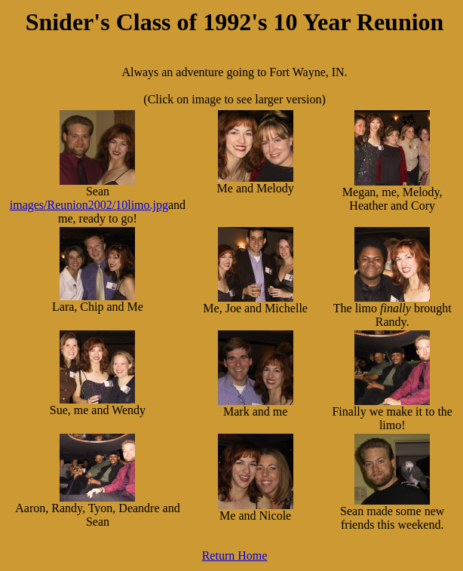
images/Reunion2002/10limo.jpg (89, 204)
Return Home (235, 555)
